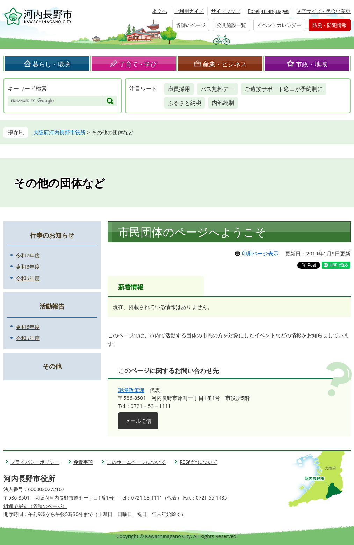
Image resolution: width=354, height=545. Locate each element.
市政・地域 (311, 64)
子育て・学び (138, 64)
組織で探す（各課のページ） (35, 506)
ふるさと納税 (184, 103)
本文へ (159, 11)
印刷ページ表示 (260, 253)
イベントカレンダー (279, 25)
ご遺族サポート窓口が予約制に (284, 89)
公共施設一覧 (231, 25)
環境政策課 (131, 390)
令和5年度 (28, 278)
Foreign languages (268, 11)
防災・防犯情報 (329, 25)
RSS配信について (198, 462)
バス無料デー (217, 89)
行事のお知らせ (52, 235)
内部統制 (223, 103)
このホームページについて (136, 462)
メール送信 (138, 420)
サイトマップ (225, 11)
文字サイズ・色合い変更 (324, 11)
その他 (52, 366)
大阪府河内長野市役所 (59, 132)
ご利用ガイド (189, 11)
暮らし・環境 (51, 64)
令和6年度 (28, 266)
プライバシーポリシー (34, 462)
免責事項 (83, 462)
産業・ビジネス (225, 64)
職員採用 (179, 89)
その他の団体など (59, 182)
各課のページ (190, 25)
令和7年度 (28, 255)
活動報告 (52, 306)
